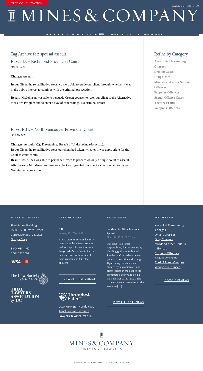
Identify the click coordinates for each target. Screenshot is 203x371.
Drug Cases (162, 77)
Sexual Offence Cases (169, 97)
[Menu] (101, 33)
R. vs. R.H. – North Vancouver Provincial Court (52, 129)
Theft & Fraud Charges (169, 262)
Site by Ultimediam (117, 362)
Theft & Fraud (164, 102)
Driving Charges (165, 235)
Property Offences (167, 92)
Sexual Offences (166, 258)
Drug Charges (164, 239)
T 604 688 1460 (20, 248)
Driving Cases (164, 71)
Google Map (19, 239)
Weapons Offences (167, 108)
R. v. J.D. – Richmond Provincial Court (45, 61)
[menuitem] (26, 3)
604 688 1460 (190, 5)
